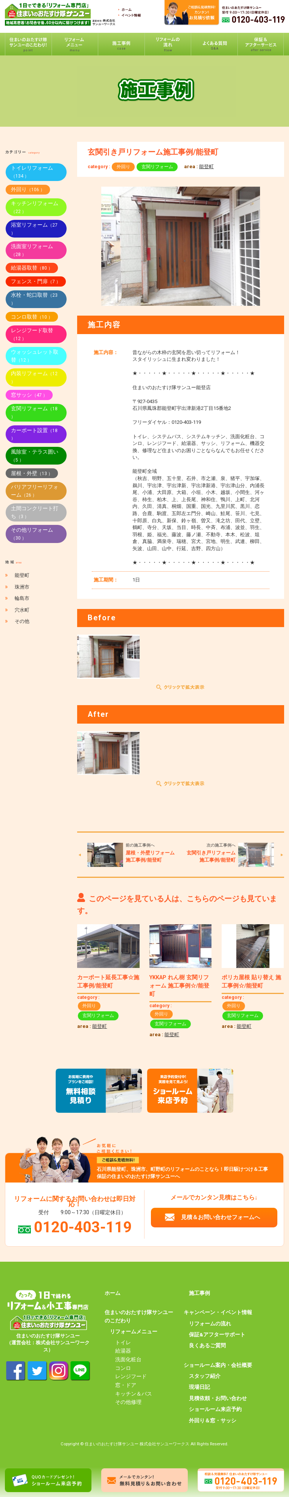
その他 (22, 621)
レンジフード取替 (32, 334)
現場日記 (199, 1387)
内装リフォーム (34, 377)
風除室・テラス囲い (34, 456)
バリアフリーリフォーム (34, 491)
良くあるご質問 (207, 1345)
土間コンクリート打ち (34, 512)
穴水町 (22, 610)
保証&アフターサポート (217, 1334)
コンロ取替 (32, 317)
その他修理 (128, 1402)
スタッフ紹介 (205, 1376)
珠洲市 (22, 587)
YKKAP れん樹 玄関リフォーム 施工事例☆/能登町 (179, 985)
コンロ (123, 1368)
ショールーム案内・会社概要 (218, 1365)
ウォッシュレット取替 (34, 356)
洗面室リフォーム (32, 250)
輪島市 (22, 598)
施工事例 (199, 1293)
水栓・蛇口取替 (34, 299)
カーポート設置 (34, 434)
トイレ (123, 1342)
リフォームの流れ (210, 1324)
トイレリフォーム (32, 172)
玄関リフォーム (157, 166)
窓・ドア (125, 1385)
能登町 (206, 166)
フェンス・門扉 (36, 281)
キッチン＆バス (133, 1394)
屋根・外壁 (32, 473)
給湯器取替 (32, 268)
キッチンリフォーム (34, 207)
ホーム (112, 1293)
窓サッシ (29, 395)
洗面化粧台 (128, 1359)
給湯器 (123, 1351)
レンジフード (131, 1376)
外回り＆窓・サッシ (212, 1420)
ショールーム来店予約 (215, 1409)
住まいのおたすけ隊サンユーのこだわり (139, 1316)
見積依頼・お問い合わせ (218, 1398)
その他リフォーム (32, 534)
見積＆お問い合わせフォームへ (220, 1217)
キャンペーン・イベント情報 (218, 1312)
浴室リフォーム (34, 229)
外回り (123, 166)
